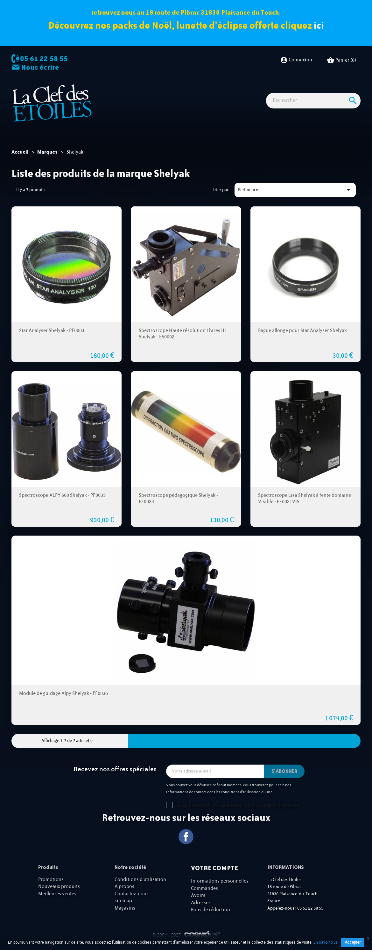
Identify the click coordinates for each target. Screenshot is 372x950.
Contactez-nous (132, 894)
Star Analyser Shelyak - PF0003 (51, 331)
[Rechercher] (313, 121)
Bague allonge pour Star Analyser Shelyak (302, 331)
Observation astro (139, 89)
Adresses (201, 902)
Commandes (204, 888)
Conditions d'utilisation (140, 880)
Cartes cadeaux (119, 99)
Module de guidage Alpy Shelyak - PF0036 (63, 693)
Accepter (353, 942)
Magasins (125, 908)
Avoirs (198, 895)
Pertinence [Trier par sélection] (295, 190)
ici (319, 25)
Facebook (186, 836)
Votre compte (214, 868)
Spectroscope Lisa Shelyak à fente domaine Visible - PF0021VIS (304, 498)
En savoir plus (325, 942)
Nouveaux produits (59, 887)
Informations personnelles (220, 881)
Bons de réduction (210, 910)
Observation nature (210, 89)
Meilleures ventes (57, 894)
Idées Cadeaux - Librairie (304, 89)
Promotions (51, 880)
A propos (124, 887)
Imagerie (174, 89)
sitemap (123, 901)
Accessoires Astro (255, 89)
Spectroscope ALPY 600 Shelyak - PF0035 (62, 495)
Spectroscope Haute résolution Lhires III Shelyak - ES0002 (182, 334)
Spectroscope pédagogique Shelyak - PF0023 (178, 498)
